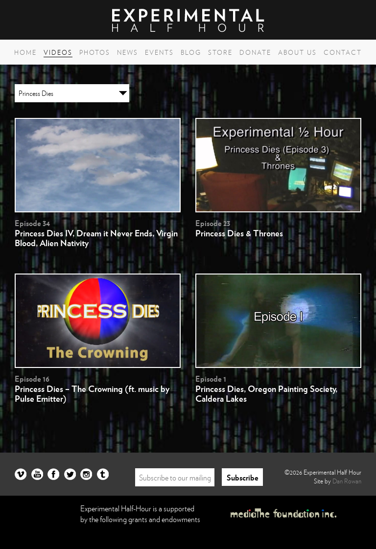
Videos (58, 52)
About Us (297, 52)
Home (25, 52)
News (127, 52)
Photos (94, 52)
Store (220, 52)
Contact (343, 52)
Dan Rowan (346, 481)
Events (159, 52)
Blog (191, 52)
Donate (255, 52)
